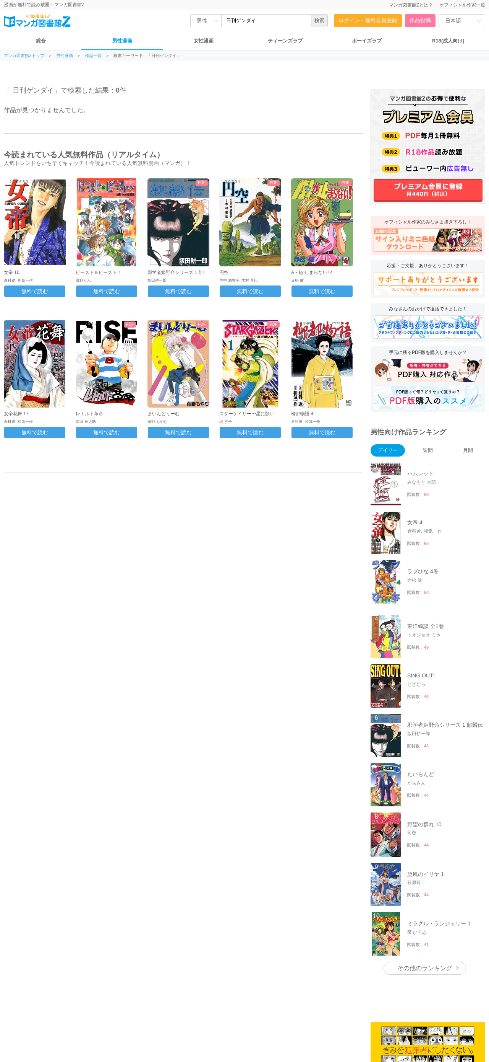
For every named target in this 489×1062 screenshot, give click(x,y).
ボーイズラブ (367, 41)
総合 (41, 41)
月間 (468, 450)
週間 (428, 450)
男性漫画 (122, 41)
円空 (223, 272)
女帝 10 (11, 272)
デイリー (388, 450)
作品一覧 (93, 56)
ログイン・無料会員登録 (367, 20)
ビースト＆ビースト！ (98, 272)
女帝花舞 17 (16, 413)
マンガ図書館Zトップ (24, 56)
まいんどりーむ (163, 413)
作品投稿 (420, 20)
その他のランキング (424, 968)
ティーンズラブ (285, 41)
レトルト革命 (89, 413)
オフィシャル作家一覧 (462, 5)
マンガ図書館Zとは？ (411, 5)
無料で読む (34, 291)
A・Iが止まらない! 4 (312, 272)
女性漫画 (204, 41)
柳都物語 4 (302, 413)
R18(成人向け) (448, 41)
